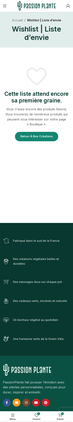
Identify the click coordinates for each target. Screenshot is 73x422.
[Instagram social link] (26, 403)
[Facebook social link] (7, 403)
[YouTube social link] (36, 403)
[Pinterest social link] (46, 403)
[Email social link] (16, 403)
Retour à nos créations (36, 136)
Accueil (17, 20)
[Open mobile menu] (5, 6)
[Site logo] (36, 5)
